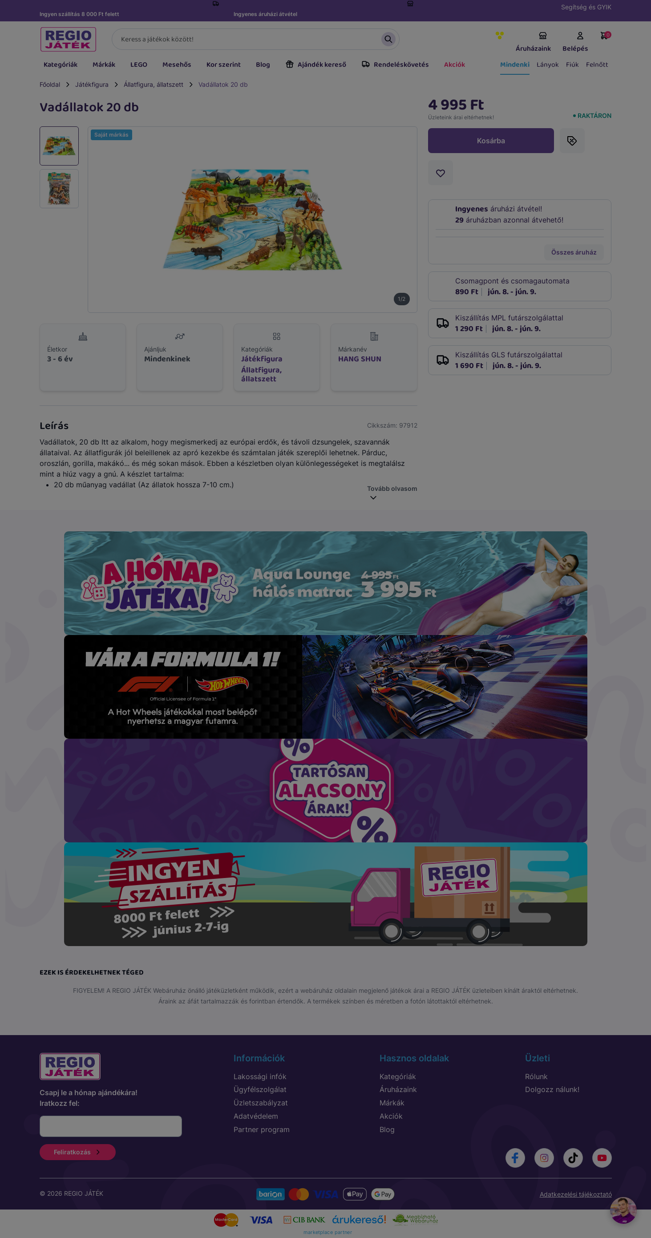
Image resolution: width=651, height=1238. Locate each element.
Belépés (575, 42)
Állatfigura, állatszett (153, 84)
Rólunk (536, 1076)
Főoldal (50, 84)
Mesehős (176, 64)
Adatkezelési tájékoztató (576, 1194)
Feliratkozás (77, 1152)
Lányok (548, 64)
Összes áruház (574, 252)
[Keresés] (256, 39)
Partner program (262, 1129)
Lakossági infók (260, 1076)
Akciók (454, 64)
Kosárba (491, 140)
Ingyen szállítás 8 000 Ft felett (79, 14)
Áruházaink (533, 42)
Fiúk (572, 64)
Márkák (104, 64)
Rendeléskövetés (395, 64)
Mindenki (515, 64)
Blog (263, 64)
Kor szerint (223, 64)
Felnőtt (597, 64)
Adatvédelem (256, 1116)
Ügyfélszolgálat (260, 1089)
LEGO (138, 64)
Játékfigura (92, 84)
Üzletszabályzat (261, 1102)
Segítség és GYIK (586, 7)
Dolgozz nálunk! (552, 1089)
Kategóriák (60, 64)
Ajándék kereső (315, 64)
